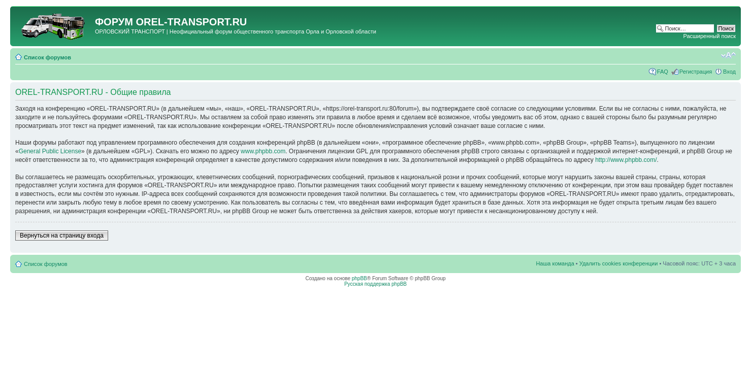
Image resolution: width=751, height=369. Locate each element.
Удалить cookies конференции (618, 263)
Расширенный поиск (709, 36)
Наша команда (555, 263)
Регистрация (695, 72)
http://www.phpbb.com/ (626, 159)
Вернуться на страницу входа (62, 235)
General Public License (50, 151)
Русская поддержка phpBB (375, 284)
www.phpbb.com (263, 151)
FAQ (662, 72)
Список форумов (47, 57)
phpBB (359, 278)
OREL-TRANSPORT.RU (191, 21)
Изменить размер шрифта (728, 55)
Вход (729, 72)
